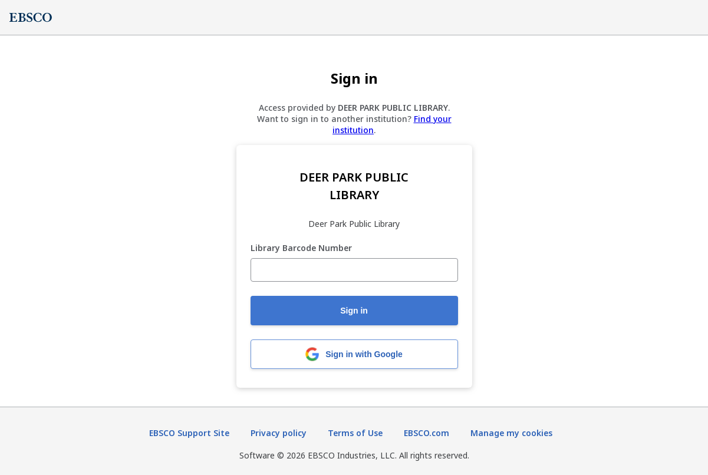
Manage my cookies (511, 432)
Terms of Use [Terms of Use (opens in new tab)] (355, 432)
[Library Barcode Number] (354, 270)
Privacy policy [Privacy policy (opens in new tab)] (279, 432)
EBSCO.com (426, 432)
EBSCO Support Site (189, 432)
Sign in (354, 310)
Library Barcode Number (301, 248)
